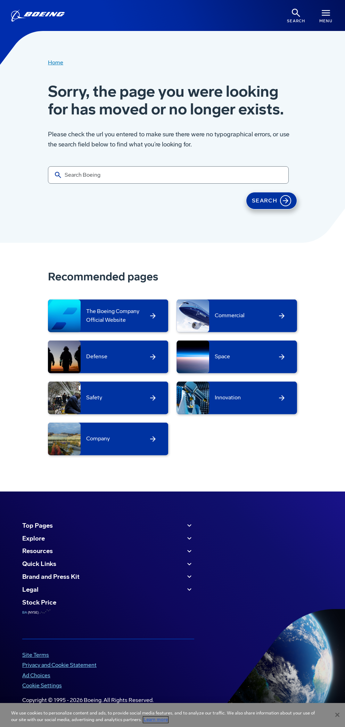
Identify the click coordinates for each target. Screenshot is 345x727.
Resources (108, 551)
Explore (108, 538)
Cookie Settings (42, 685)
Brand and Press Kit (108, 577)
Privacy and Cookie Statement (59, 665)
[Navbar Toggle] (326, 15)
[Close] (337, 714)
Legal (108, 589)
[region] (172, 715)
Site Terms (35, 655)
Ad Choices (36, 675)
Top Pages (108, 525)
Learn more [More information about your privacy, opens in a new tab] (155, 719)
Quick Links (108, 564)
